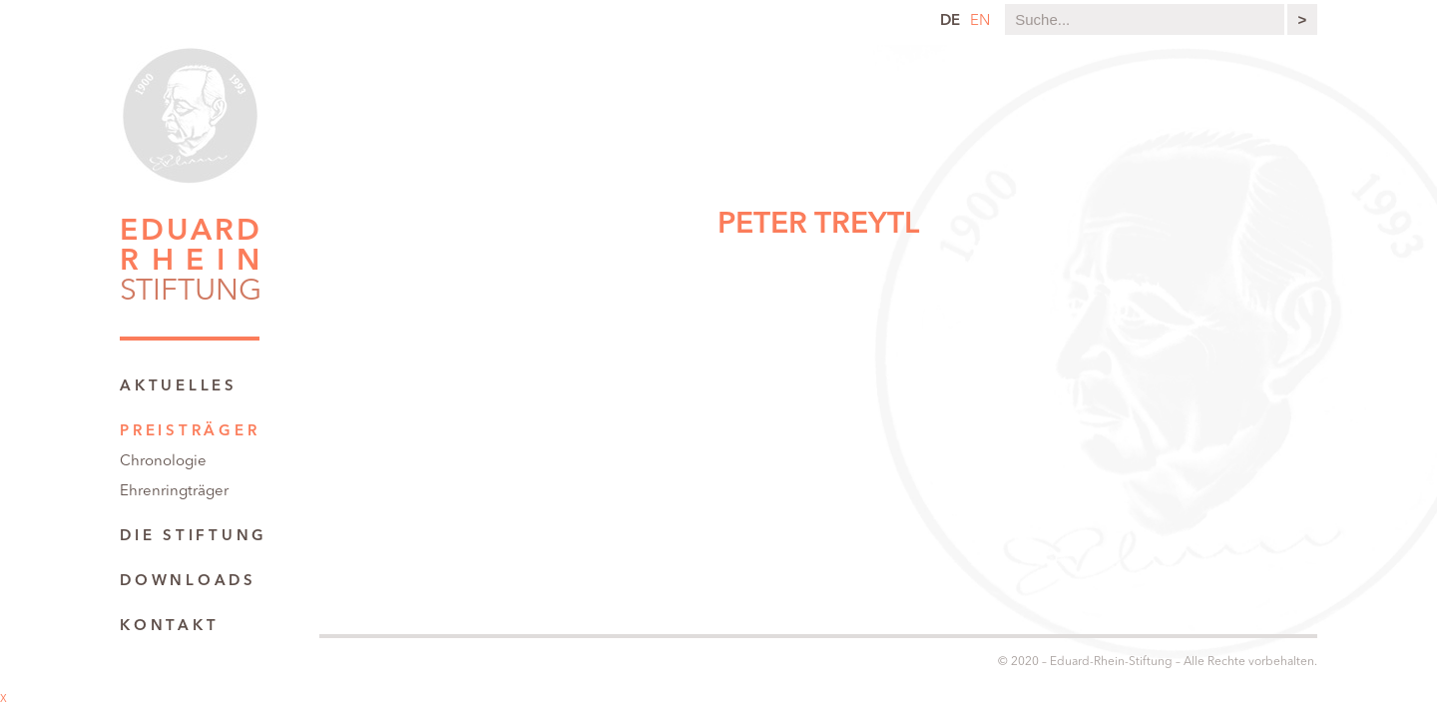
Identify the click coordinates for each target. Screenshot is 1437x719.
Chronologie (163, 461)
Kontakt (169, 626)
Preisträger (189, 431)
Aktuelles (179, 386)
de (950, 21)
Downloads (188, 581)
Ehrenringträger (174, 491)
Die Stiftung (193, 536)
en (980, 21)
